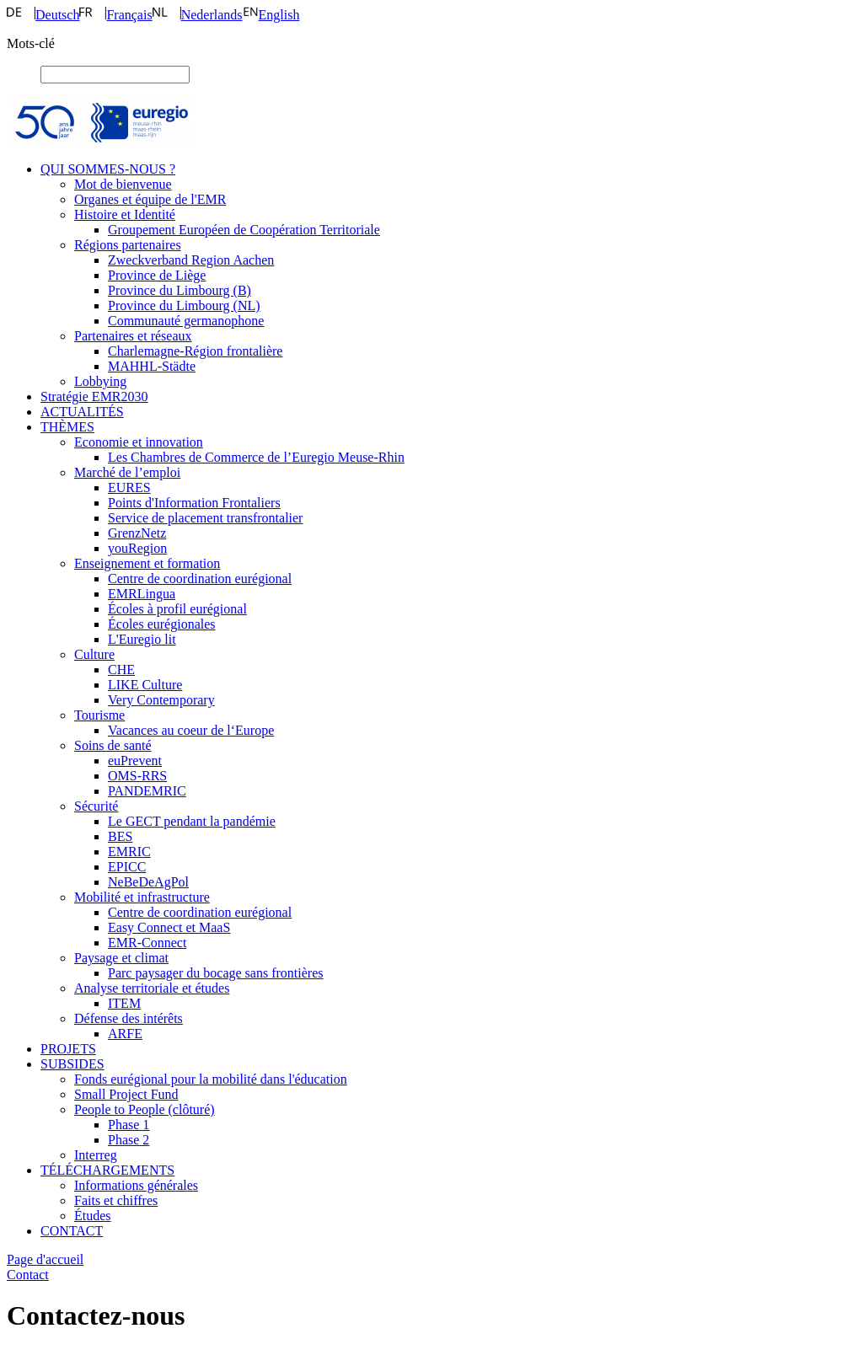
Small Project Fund (126, 1094)
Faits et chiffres (116, 1200)
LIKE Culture (145, 685)
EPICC (127, 867)
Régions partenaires (127, 245)
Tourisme (99, 715)
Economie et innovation (138, 442)
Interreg (95, 1155)
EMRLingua (141, 594)
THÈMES (67, 427)
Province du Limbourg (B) (179, 290)
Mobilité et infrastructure (142, 897)
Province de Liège (157, 275)
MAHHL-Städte (152, 366)
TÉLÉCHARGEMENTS (107, 1170)
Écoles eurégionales (162, 624)
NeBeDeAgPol (148, 882)
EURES (129, 487)
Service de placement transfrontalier (205, 518)
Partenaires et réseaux (132, 336)
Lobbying (100, 381)
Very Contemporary (161, 700)
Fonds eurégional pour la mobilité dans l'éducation (210, 1079)
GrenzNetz (137, 533)
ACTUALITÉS (82, 411)
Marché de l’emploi (127, 472)
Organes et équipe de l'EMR (150, 199)
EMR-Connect (147, 942)
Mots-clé (31, 43)
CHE (121, 669)
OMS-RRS (137, 776)
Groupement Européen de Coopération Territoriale (244, 229)
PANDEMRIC (147, 791)
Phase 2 (128, 1140)
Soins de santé (113, 745)
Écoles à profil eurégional (177, 609)
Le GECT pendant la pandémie (192, 821)
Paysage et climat (121, 958)
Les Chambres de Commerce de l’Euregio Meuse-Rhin (256, 457)
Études (92, 1215)
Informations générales (136, 1185)
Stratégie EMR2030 (94, 396)
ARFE (125, 1033)
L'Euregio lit (142, 639)
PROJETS (68, 1049)
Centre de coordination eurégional (200, 578)
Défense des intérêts (128, 1018)
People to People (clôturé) (144, 1109)
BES (120, 836)
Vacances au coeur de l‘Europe (191, 730)
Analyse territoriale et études (151, 988)
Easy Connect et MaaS (169, 927)
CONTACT (71, 1231)
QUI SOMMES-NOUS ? (107, 169)
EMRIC (129, 851)
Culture (94, 654)
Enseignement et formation (147, 563)
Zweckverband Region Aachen (191, 260)
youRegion (137, 548)
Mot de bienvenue (123, 184)
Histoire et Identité (124, 214)
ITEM (124, 1003)
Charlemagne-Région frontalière (195, 351)
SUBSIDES (72, 1064)
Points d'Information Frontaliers (194, 503)
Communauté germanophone (186, 320)
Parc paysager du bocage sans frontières (215, 973)
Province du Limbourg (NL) (184, 305)
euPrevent (135, 760)
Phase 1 (128, 1124)
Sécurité (96, 806)
